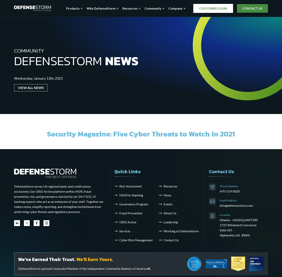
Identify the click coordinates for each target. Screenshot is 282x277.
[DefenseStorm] (32, 8)
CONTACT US (252, 8)
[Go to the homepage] (45, 173)
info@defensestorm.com (236, 205)
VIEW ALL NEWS (31, 88)
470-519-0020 (230, 191)
